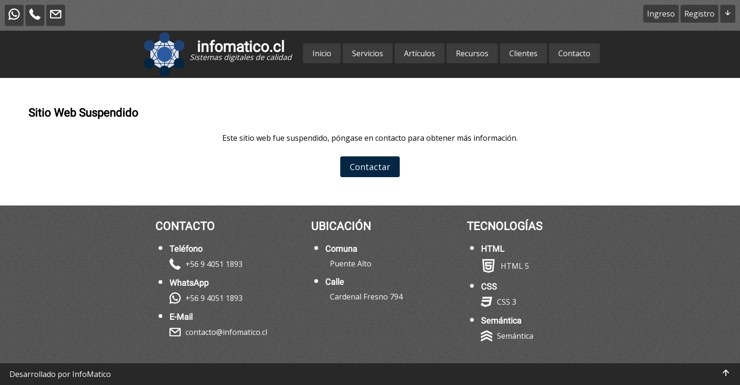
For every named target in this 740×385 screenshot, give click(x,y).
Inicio (321, 53)
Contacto (574, 53)
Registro (699, 14)
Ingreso (661, 14)
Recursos (472, 53)
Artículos (419, 53)
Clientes (523, 53)
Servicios (367, 53)
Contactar (370, 166)
